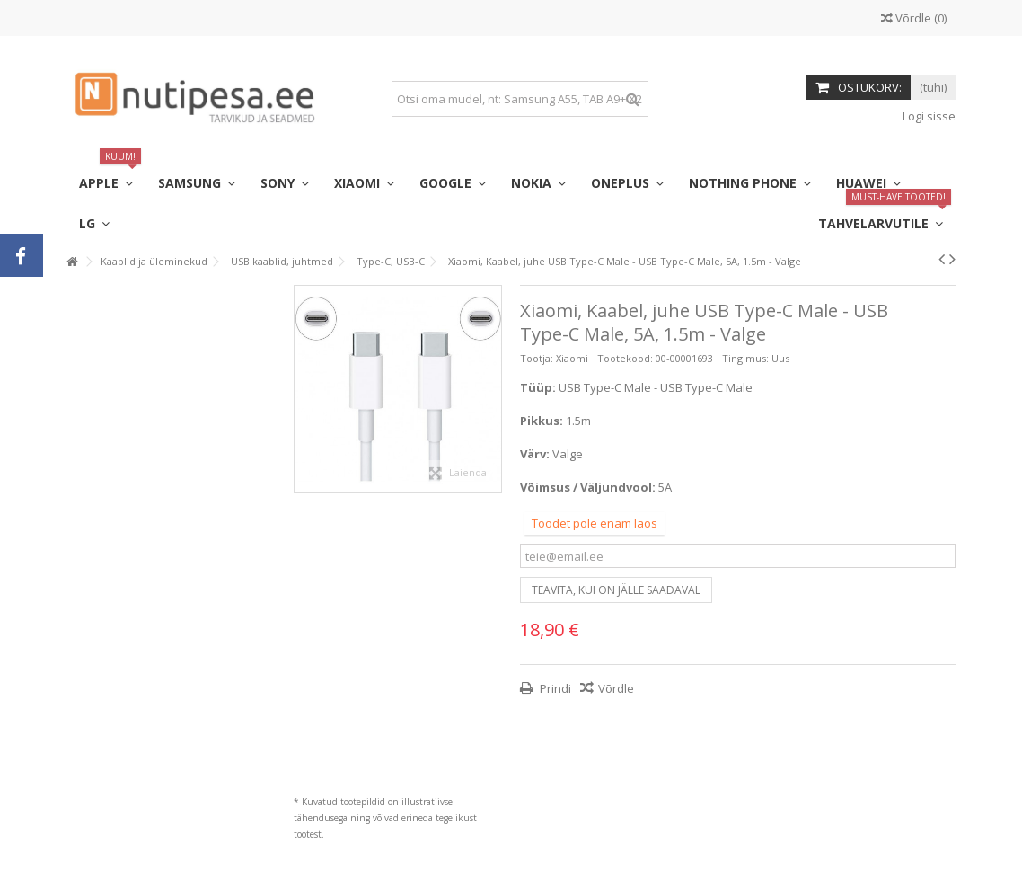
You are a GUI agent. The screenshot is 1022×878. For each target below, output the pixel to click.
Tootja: (536, 358)
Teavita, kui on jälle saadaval (616, 590)
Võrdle (616, 688)
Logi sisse (928, 116)
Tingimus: (745, 358)
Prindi (554, 688)
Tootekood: (625, 358)
